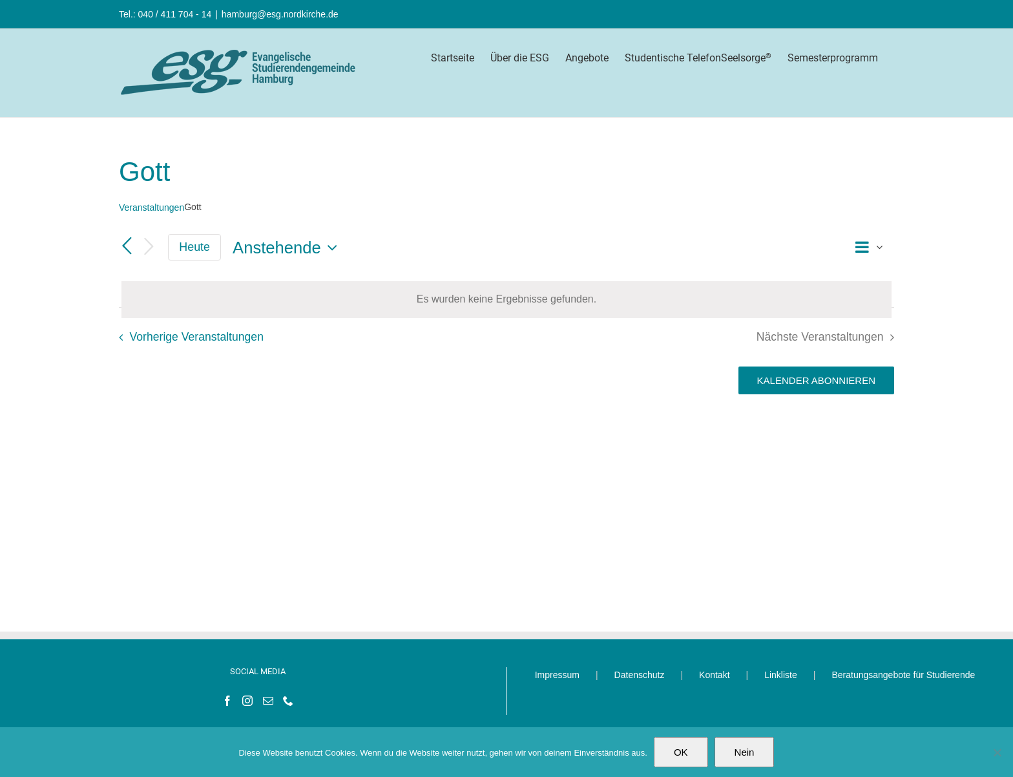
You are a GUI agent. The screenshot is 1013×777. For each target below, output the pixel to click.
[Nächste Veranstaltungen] (148, 247)
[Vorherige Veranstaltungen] (126, 247)
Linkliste (780, 675)
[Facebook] (227, 701)
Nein (745, 752)
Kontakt (714, 675)
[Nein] (996, 752)
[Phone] (288, 701)
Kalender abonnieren (816, 380)
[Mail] (268, 701)
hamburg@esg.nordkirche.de (280, 14)
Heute (194, 246)
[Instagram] (247, 701)
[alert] (506, 299)
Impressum (557, 675)
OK (681, 752)
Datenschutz (639, 675)
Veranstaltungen (151, 207)
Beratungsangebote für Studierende (903, 675)
